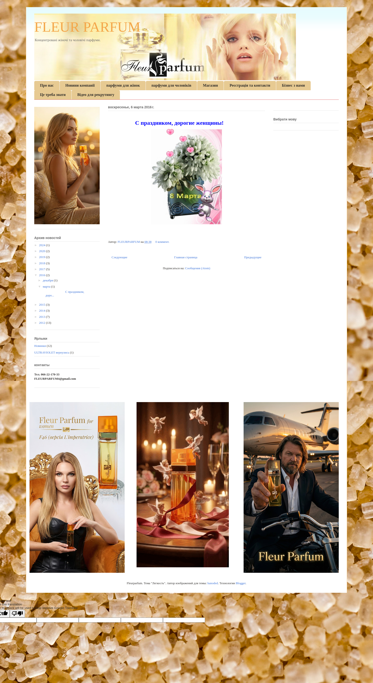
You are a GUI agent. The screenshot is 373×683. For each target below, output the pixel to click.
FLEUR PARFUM (87, 27)
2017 (42, 269)
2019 (42, 257)
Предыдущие (252, 257)
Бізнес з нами (293, 85)
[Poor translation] (17, 614)
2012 (42, 322)
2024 (42, 245)
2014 (42, 310)
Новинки (40, 346)
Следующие (119, 257)
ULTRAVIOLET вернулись (51, 352)
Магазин (210, 85)
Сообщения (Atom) (197, 268)
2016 (42, 275)
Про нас (47, 85)
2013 (42, 317)
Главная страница (185, 257)
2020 (42, 251)
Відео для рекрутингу (95, 95)
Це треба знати (53, 95)
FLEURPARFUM (129, 242)
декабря (48, 280)
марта (47, 286)
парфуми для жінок (123, 85)
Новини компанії (80, 85)
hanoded (212, 583)
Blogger (240, 583)
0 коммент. (162, 242)
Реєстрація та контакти (250, 85)
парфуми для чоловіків (171, 85)
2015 (42, 304)
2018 (42, 263)
